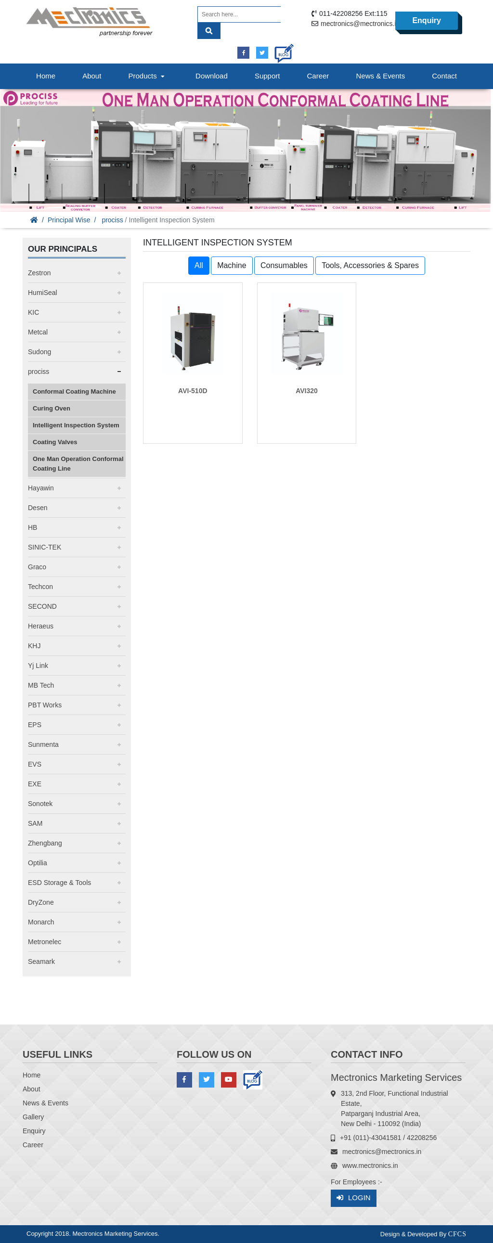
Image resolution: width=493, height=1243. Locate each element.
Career (318, 76)
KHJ (34, 646)
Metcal (38, 332)
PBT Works (45, 705)
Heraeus (40, 626)
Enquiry (426, 20)
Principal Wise (69, 220)
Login (354, 1198)
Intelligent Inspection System (76, 425)
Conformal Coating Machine (74, 391)
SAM (35, 823)
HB (32, 527)
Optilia (37, 863)
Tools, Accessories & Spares (370, 265)
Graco (37, 567)
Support (267, 76)
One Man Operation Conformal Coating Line (78, 463)
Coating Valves (55, 442)
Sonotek (40, 803)
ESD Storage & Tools (59, 882)
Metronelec (44, 942)
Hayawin (41, 488)
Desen (37, 508)
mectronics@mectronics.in (360, 23)
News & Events (380, 76)
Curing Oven (51, 408)
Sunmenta (43, 744)
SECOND (42, 606)
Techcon (40, 586)
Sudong (39, 352)
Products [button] (147, 76)
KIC (33, 312)
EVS (34, 764)
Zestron (39, 273)
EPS (34, 725)
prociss (112, 220)
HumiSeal (42, 292)
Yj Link (38, 665)
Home (45, 76)
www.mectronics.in (370, 1165)
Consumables (284, 265)
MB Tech (41, 685)
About (91, 76)
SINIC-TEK (44, 547)
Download (211, 76)
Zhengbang (45, 843)
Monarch (41, 922)
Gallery (33, 1117)
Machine (231, 265)
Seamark (41, 961)
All (199, 265)
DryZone (41, 902)
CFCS (457, 1234)
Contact (444, 76)
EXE (34, 784)
